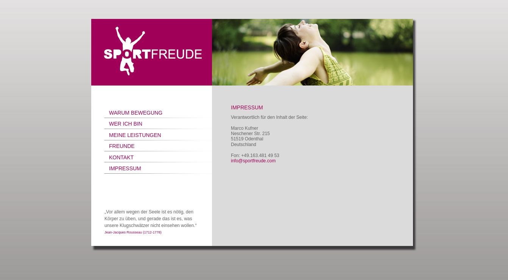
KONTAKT (121, 157)
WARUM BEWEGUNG (135, 113)
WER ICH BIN (125, 124)
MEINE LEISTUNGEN (135, 135)
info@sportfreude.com (253, 160)
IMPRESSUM (125, 168)
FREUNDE (122, 146)
